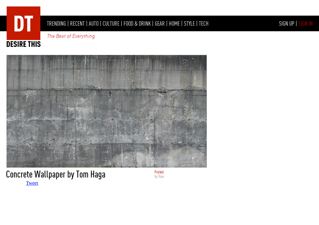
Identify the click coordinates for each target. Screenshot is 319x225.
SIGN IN (305, 23)
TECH (204, 23)
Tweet (32, 183)
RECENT (77, 23)
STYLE (189, 23)
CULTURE (111, 23)
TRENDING (56, 23)
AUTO (94, 23)
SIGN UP (286, 23)
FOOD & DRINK (137, 23)
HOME (174, 23)
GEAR (160, 23)
